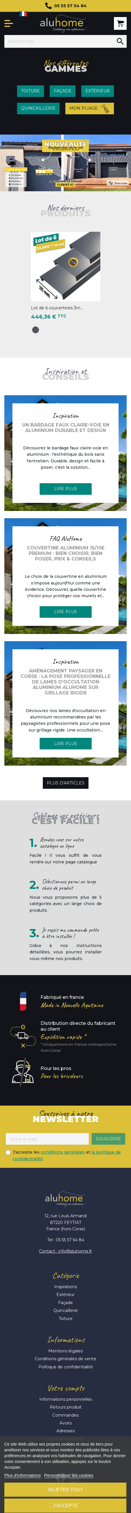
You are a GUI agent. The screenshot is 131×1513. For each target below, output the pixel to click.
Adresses (65, 1430)
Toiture (66, 1318)
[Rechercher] (59, 41)
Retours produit (66, 1407)
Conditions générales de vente (65, 1358)
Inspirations (65, 1286)
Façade (65, 1302)
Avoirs (66, 1423)
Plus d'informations (22, 1475)
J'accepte (65, 1505)
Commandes (65, 1415)
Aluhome (63, 23)
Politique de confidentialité (65, 1366)
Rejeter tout (65, 1489)
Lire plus (65, 488)
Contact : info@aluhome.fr (65, 1251)
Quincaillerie (65, 1310)
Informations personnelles (65, 1399)
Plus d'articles (65, 783)
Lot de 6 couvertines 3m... (57, 307)
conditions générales (63, 1152)
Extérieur (65, 1294)
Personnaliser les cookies (68, 1475)
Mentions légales (65, 1351)
